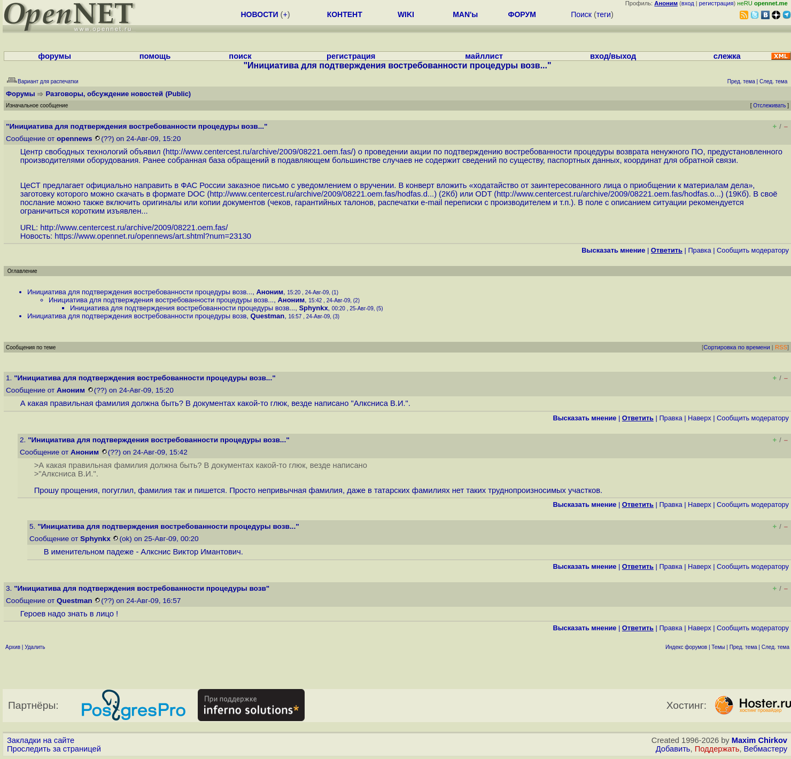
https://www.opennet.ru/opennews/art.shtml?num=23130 (153, 236)
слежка (727, 56)
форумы (54, 56)
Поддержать (717, 749)
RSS (781, 347)
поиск (240, 56)
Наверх (699, 418)
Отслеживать (769, 105)
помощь (155, 56)
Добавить (673, 749)
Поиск (581, 14)
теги (603, 14)
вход (687, 3)
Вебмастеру (765, 749)
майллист (484, 56)
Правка (699, 250)
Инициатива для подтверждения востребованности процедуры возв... (139, 292)
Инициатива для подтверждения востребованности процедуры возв (136, 316)
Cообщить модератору (753, 250)
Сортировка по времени (736, 347)
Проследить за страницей (54, 749)
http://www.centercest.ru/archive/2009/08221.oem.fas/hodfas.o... (609, 194)
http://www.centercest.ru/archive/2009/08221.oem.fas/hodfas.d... (322, 194)
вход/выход (613, 56)
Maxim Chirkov (759, 740)
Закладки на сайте (40, 740)
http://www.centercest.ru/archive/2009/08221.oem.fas (258, 151)
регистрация (716, 3)
